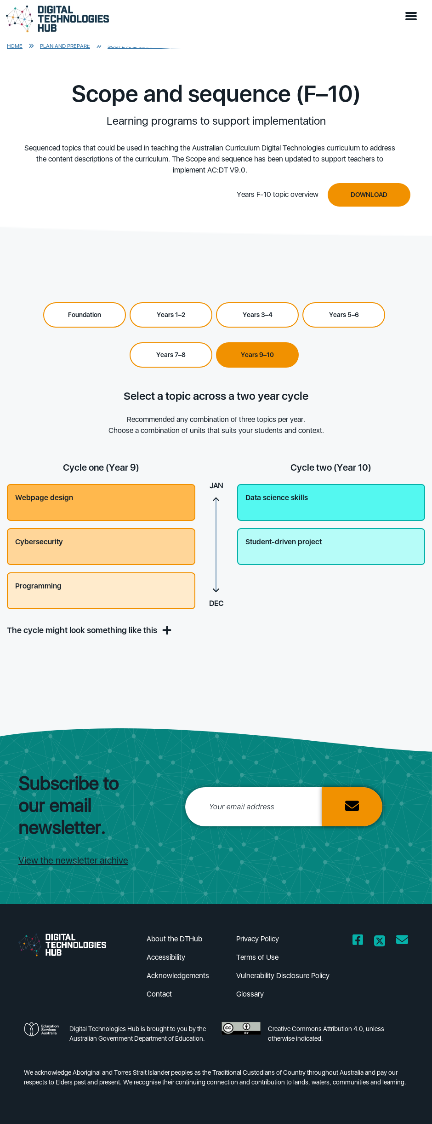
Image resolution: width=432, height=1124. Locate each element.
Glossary (250, 994)
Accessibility (166, 957)
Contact (159, 994)
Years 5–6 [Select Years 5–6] (344, 314)
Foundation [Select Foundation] (84, 314)
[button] (413, 16)
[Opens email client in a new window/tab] (402, 941)
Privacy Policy (257, 938)
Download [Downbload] (369, 194)
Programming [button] (38, 586)
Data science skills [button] (276, 497)
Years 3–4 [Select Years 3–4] (258, 314)
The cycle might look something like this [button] (87, 630)
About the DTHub (174, 938)
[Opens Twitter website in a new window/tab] (379, 941)
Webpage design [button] (44, 497)
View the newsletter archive (73, 860)
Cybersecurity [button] (39, 541)
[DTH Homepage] (57, 19)
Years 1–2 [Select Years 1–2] (171, 314)
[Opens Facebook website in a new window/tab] (357, 941)
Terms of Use (257, 957)
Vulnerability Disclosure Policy (283, 975)
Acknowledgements (178, 975)
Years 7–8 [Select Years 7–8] (171, 354)
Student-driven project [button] (283, 541)
